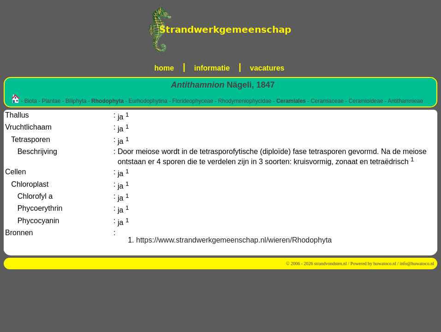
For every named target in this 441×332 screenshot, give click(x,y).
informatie (212, 68)
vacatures (267, 68)
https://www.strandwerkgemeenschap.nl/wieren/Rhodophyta (234, 240)
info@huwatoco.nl (417, 263)
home (164, 68)
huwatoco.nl (385, 263)
